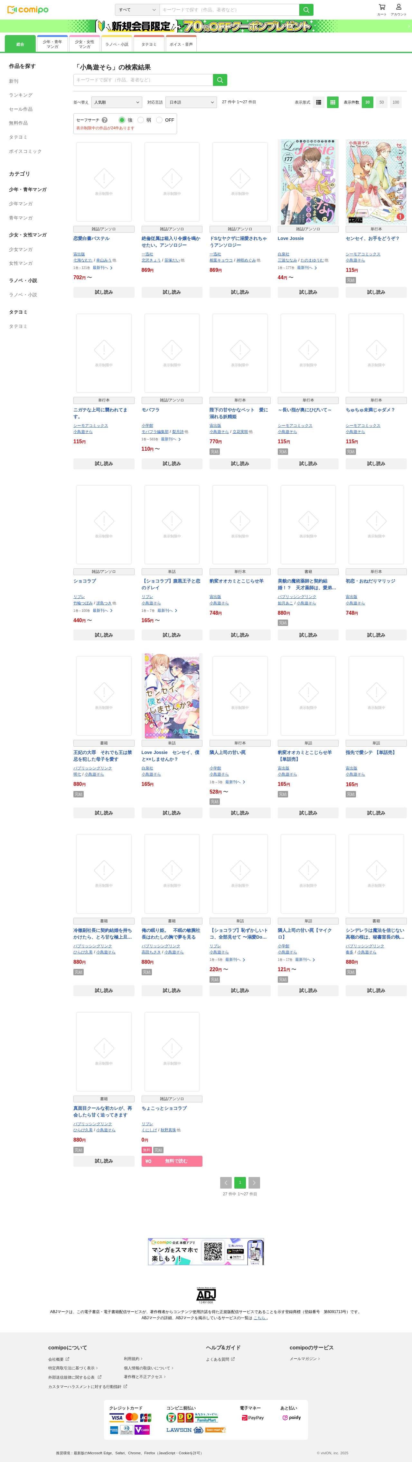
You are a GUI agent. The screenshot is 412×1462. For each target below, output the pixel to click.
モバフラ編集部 (155, 431)
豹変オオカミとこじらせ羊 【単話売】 (305, 756)
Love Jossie (291, 238)
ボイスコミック (25, 151)
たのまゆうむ (312, 260)
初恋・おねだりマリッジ (370, 581)
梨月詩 (178, 431)
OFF (169, 120)
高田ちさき (151, 952)
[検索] (306, 10)
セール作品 (21, 109)
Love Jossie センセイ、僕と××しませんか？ (170, 756)
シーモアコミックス (363, 254)
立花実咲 (240, 431)
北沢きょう (151, 260)
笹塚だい (172, 260)
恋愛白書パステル (91, 238)
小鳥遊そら (355, 260)
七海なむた (83, 260)
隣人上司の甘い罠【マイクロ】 (305, 934)
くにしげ (149, 1130)
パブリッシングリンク (297, 596)
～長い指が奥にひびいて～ (305, 409)
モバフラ (151, 409)
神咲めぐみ (246, 260)
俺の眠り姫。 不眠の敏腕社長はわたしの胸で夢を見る (171, 934)
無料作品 (18, 122)
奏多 (349, 952)
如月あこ (285, 603)
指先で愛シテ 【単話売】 (371, 752)
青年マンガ (21, 217)
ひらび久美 (83, 952)
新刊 (13, 81)
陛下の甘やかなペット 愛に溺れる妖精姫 (239, 413)
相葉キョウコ (221, 260)
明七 (77, 774)
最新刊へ (103, 267)
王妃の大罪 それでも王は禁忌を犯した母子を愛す (102, 756)
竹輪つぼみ (83, 603)
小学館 (147, 425)
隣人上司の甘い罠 (228, 752)
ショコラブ (84, 581)
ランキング (21, 94)
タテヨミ (18, 137)
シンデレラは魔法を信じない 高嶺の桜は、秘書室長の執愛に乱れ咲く (376, 934)
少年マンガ (21, 203)
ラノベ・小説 (23, 294)
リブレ (79, 596)
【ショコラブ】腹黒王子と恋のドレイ (171, 584)
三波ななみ (287, 260)
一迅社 (147, 254)
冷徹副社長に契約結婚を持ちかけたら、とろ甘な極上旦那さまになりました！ (102, 934)
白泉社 (283, 254)
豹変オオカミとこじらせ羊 (237, 581)
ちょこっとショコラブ (164, 1108)
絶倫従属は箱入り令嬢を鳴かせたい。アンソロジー (171, 242)
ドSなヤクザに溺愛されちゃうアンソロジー (238, 242)
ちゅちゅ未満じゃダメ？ (370, 409)
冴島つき (104, 603)
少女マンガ (21, 249)
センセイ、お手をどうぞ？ (373, 238)
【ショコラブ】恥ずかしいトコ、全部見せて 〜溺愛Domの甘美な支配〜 (239, 934)
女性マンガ (21, 263)
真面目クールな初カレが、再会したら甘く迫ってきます (102, 1111)
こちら (260, 1318)
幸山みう (104, 260)
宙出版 (79, 254)
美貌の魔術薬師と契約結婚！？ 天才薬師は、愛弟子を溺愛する (307, 584)
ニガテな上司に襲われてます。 (100, 413)
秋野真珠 (168, 1130)
